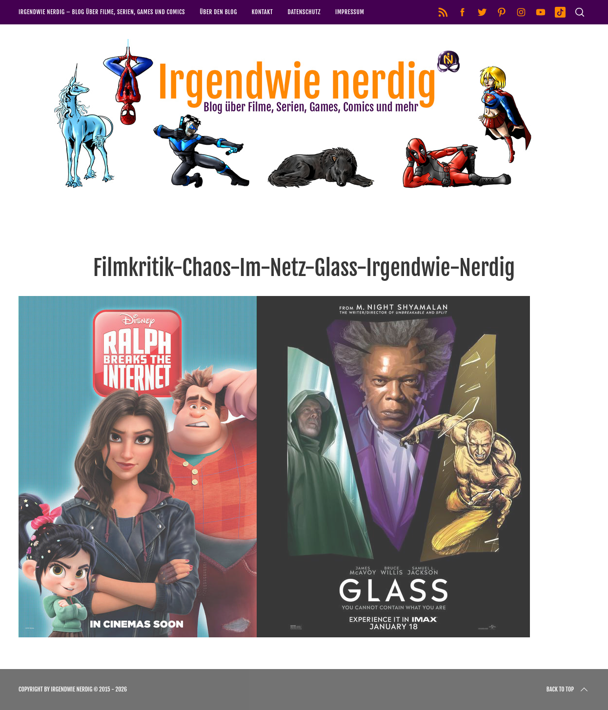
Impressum (349, 12)
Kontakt (262, 12)
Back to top (568, 689)
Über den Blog (218, 12)
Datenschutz (304, 12)
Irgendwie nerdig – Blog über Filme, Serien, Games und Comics (102, 12)
